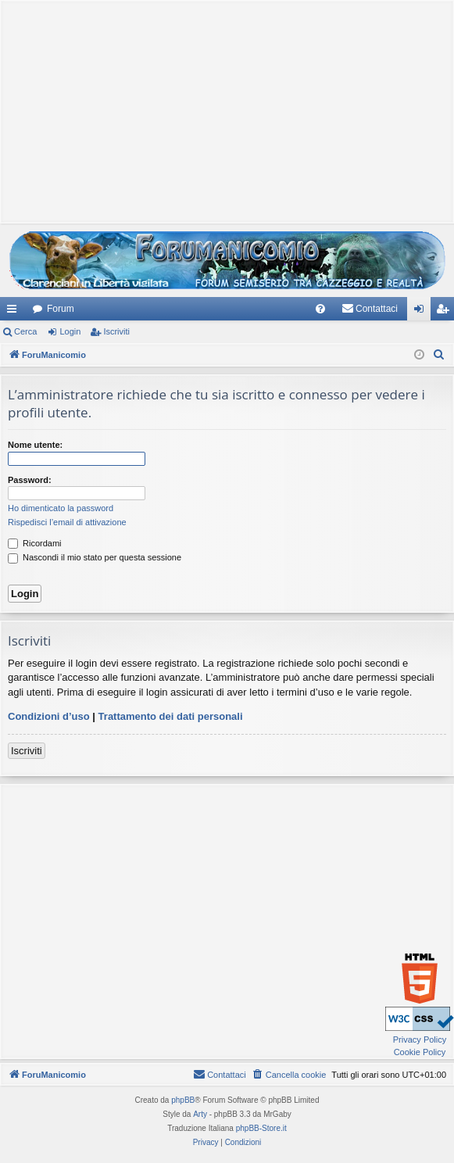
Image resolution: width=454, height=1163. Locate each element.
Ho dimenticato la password (60, 508)
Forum (60, 308)
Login (69, 331)
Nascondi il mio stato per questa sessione (94, 557)
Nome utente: (35, 444)
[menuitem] (320, 308)
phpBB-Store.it (261, 1128)
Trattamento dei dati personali (170, 716)
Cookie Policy (420, 1052)
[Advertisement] (227, 110)
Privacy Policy (419, 1039)
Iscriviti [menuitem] (446, 311)
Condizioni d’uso (49, 716)
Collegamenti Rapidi (14, 311)
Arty (200, 1114)
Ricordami (35, 543)
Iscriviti (116, 331)
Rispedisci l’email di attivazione (67, 522)
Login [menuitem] (422, 311)
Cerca (25, 331)
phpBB (183, 1100)
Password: (30, 480)
